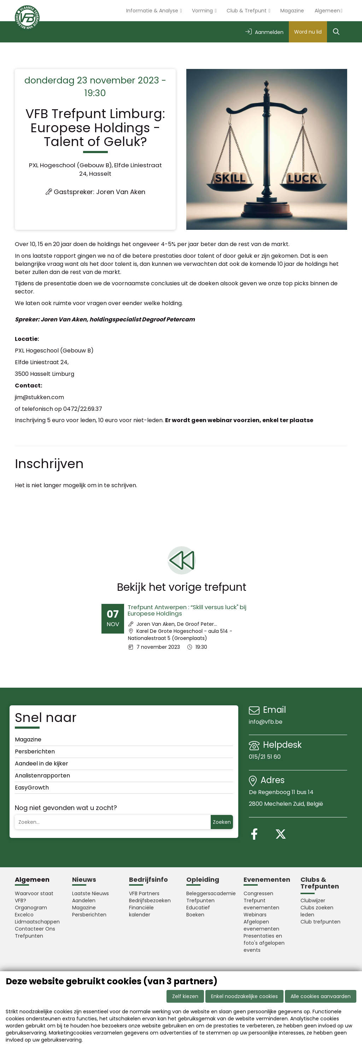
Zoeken (222, 822)
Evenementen (267, 879)
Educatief (198, 907)
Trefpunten (29, 935)
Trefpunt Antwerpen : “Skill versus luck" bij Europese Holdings (187, 610)
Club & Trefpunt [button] (247, 10)
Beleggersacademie (209, 893)
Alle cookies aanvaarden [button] (321, 996)
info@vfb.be (265, 722)
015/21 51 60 (265, 757)
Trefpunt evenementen (261, 904)
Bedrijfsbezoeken (150, 900)
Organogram (31, 907)
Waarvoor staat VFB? (34, 897)
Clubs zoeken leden (316, 911)
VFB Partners (144, 893)
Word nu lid (308, 31)
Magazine (292, 10)
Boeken (195, 914)
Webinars (255, 914)
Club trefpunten (320, 921)
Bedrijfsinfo (148, 879)
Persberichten (35, 751)
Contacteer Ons (35, 928)
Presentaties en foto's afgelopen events (264, 943)
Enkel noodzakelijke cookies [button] (244, 996)
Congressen (258, 893)
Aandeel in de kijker (41, 763)
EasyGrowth (32, 787)
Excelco (24, 914)
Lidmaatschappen (37, 921)
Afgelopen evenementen (261, 925)
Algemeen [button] (327, 10)
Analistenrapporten (42, 775)
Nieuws (84, 879)
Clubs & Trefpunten (319, 883)
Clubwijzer (312, 900)
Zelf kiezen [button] (185, 996)
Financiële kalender (141, 911)
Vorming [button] (203, 10)
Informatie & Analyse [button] (153, 10)
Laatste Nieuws (90, 893)
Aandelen (83, 900)
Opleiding (202, 879)
